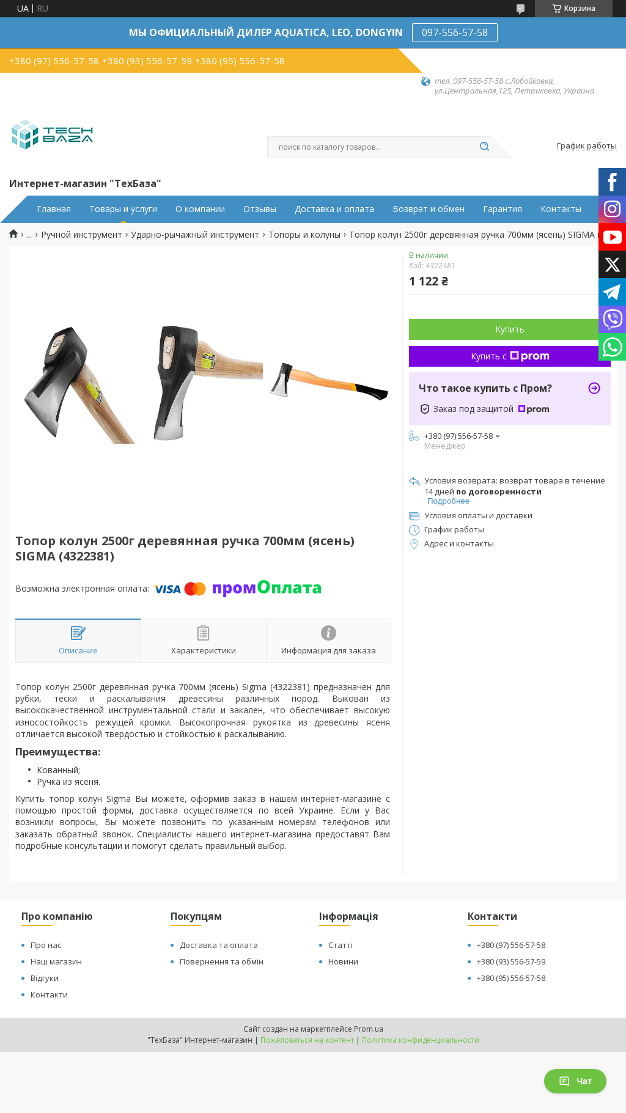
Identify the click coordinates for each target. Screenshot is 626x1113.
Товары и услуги (123, 209)
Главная (54, 209)
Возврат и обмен (428, 209)
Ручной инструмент (81, 234)
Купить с (510, 356)
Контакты (560, 209)
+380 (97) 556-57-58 (511, 944)
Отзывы (259, 209)
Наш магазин (56, 961)
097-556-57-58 (455, 32)
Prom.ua (368, 1029)
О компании (200, 209)
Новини (343, 961)
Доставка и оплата (334, 209)
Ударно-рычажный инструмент (195, 234)
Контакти (49, 994)
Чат (575, 1081)
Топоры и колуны (304, 234)
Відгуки (45, 977)
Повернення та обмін (221, 961)
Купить (510, 329)
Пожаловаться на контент (307, 1040)
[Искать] (484, 147)
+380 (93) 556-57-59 (511, 961)
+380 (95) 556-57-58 (511, 977)
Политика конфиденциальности (420, 1040)
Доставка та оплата (219, 944)
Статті (340, 944)
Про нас (46, 944)
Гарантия (502, 209)
